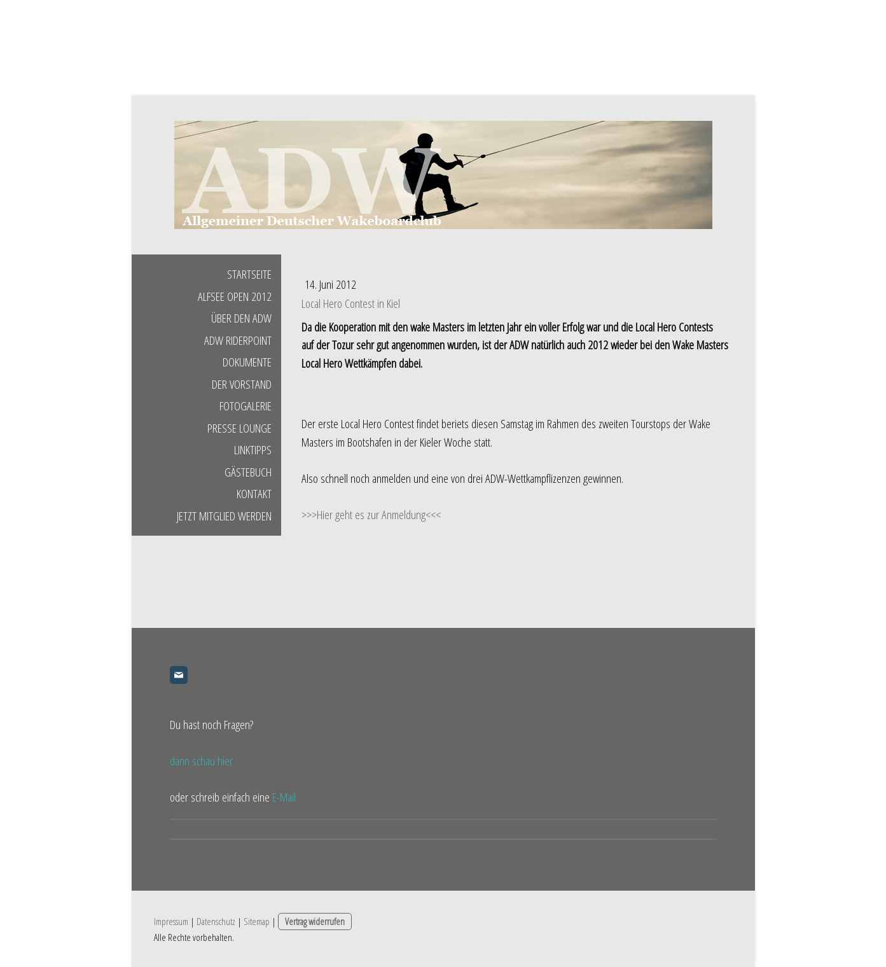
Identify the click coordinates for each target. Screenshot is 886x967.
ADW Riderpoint (238, 340)
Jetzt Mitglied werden (224, 516)
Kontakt (254, 493)
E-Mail (284, 797)
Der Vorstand (242, 384)
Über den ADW (241, 318)
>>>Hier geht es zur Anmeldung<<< (371, 514)
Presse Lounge (239, 428)
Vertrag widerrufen (315, 921)
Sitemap (257, 921)
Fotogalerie (245, 406)
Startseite (249, 274)
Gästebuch (248, 472)
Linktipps (253, 450)
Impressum (171, 921)
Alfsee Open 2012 (235, 296)
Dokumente (247, 362)
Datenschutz (216, 921)
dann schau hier (201, 761)
